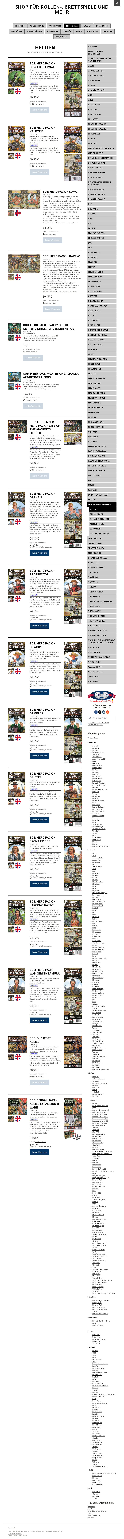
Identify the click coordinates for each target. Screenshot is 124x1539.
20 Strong (95, 748)
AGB (89, 1513)
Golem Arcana (95, 301)
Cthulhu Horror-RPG (98, 1149)
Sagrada (92, 490)
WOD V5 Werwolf (97, 1289)
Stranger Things (97, 827)
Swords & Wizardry (98, 1250)
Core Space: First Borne (99, 1083)
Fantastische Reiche (98, 785)
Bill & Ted (93, 119)
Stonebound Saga (97, 557)
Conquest (95, 1081)
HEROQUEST (94, 320)
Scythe (91, 499)
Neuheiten (107, 31)
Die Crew (95, 770)
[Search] (102, 718)
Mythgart (95, 1217)
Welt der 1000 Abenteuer (100, 1314)
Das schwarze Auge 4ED (100, 1114)
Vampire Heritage (97, 635)
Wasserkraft (95, 667)
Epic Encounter (97, 1182)
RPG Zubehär (96, 1480)
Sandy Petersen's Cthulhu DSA (102, 1151)
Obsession (93, 436)
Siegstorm (95, 818)
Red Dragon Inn (97, 809)
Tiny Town (95, 1034)
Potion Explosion (97, 451)
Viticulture (94, 662)
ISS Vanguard (95, 344)
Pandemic (93, 441)
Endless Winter (96, 238)
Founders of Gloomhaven (100, 1386)
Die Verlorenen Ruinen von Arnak (99, 183)
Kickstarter (52, 31)
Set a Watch (96, 813)
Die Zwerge (94, 681)
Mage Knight (94, 383)
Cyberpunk (95, 1158)
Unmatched (94, 625)
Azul (90, 100)
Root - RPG (95, 1228)
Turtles (94, 1498)
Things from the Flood (99, 1256)
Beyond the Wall (97, 1138)
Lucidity (94, 1414)
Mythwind (93, 412)
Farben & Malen (97, 1484)
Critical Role (96, 1156)
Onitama (92, 431)
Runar (91, 485)
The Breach (94, 606)
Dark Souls (95, 897)
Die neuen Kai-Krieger (99, 1307)
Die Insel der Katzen (98, 901)
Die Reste (92, 46)
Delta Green (96, 1162)
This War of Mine (97, 1041)
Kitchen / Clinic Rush (99, 958)
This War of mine (96, 616)
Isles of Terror (96, 339)
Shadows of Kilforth (98, 1436)
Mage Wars (96, 796)
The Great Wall (97, 1032)
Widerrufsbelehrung (94, 1515)
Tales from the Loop (98, 1254)
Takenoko (93, 577)
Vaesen (94, 1267)
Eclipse (91, 228)
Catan (91, 138)
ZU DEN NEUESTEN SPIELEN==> (98, 723)
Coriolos (95, 1147)
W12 (110, 1474)
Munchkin (95, 798)
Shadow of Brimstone (99, 504)
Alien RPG (95, 1132)
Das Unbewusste (96, 172)
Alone (91, 66)
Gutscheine (92, 31)
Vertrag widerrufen (15, 1533)
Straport (94, 1247)
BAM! (94, 761)
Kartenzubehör (97, 1476)
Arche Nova (94, 80)
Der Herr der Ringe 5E (99, 1169)
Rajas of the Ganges (99, 461)
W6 (101, 1474)
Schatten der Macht (99, 494)
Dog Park (93, 209)
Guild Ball (95, 1092)
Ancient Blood (95, 75)
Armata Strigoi (96, 90)
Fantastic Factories (98, 783)
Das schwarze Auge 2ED (100, 1119)
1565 (94, 1355)
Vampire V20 (96, 1271)
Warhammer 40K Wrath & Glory (102, 1280)
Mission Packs (97, 524)
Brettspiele (72, 26)
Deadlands (95, 1160)
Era (90, 247)
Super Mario (96, 1492)
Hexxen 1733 (96, 1193)
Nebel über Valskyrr (98, 800)
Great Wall (94, 310)
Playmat (95, 1478)
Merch (79, 31)
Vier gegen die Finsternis (100, 1269)
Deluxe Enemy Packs (100, 519)
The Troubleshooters (98, 1261)
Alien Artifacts (96, 757)
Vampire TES (96, 840)
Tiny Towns (94, 596)
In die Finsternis (97, 1197)
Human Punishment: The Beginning (103, 1394)
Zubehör (67, 31)
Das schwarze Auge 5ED (100, 1112)
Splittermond (96, 1239)
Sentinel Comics (97, 1232)
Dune (94, 915)
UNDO (94, 835)
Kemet (91, 354)
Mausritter (95, 1213)
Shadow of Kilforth (98, 816)
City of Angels (95, 153)
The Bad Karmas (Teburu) (101, 601)
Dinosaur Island (96, 194)
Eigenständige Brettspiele (95, 52)
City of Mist (96, 1145)
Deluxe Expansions (99, 533)
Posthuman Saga (97, 446)
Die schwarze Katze (98, 1125)
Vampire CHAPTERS (97, 630)
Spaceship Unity (96, 548)
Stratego (93, 562)
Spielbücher (16, 31)
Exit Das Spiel (96, 781)
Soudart (94, 1237)
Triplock (94, 833)
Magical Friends (96, 393)
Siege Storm (96, 1438)
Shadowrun (96, 1341)
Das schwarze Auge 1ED (100, 1121)
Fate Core (95, 1189)
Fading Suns (96, 1184)
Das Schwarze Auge (98, 1339)
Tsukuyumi (96, 1343)
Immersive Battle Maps (99, 1403)
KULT (94, 1204)
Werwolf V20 (96, 1274)
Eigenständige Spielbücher (100, 1301)
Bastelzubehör (96, 1482)
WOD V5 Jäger (97, 1285)
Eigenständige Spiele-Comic (101, 1321)
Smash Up (95, 820)
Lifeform (92, 373)
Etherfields (94, 252)
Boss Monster (96, 768)
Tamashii (95, 1447)
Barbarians (94, 104)
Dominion (95, 772)
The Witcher (96, 1263)
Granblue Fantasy (97, 305)
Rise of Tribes (96, 1425)
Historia (94, 1195)
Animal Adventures (98, 1134)
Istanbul (92, 349)
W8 (103, 1474)
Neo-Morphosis (96, 422)
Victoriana (94, 652)
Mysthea (95, 1418)
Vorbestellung (37, 26)
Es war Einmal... (97, 779)
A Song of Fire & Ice (98, 1079)
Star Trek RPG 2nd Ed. (99, 1245)
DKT (90, 204)
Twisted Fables (97, 1453)
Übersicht (20, 26)
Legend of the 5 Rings (99, 1206)
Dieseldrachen (96, 1165)
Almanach (95, 1130)
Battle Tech (95, 1366)
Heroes (93, 509)
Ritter (94, 1323)
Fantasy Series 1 (97, 1383)
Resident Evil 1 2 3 (97, 465)
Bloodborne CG (97, 765)
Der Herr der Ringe (97, 335)
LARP (94, 1108)
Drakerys (95, 1085)
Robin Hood (96, 1427)
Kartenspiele (55, 26)
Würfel (94, 1474)
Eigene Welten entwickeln (100, 1106)
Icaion (94, 1399)
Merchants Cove (96, 398)
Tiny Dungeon (96, 1258)
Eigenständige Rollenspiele (100, 1110)
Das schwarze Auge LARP (100, 1123)
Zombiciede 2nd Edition (100, 1466)
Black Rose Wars (97, 124)
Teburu (92, 587)
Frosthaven (94, 281)
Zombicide (93, 676)
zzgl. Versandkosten (40, 101)
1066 (94, 1353)
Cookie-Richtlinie (57, 1531)
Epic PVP (95, 774)
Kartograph (96, 794)
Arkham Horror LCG (98, 759)
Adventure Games (98, 752)
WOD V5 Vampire (97, 1287)
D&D (90, 223)
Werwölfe (95, 842)
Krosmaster (94, 368)
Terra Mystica (95, 591)
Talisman (93, 572)
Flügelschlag (95, 276)
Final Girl (93, 262)
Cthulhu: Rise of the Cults (100, 1372)
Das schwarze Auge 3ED (100, 1117)
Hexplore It (94, 325)
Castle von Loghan (98, 1368)
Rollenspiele (102, 26)
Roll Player (94, 475)
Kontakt (90, 1509)
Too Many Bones (96, 621)
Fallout (94, 1090)
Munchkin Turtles (98, 1416)
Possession (96, 805)
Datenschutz (48, 1531)
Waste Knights (96, 671)
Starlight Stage (97, 824)
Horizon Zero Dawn (98, 330)
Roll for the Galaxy (98, 811)
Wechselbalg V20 (97, 1278)
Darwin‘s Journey (97, 163)
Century (92, 143)
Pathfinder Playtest (98, 1226)
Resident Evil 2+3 (98, 993)
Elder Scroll (95, 1088)
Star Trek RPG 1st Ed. (99, 1243)
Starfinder (95, 1241)
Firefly (91, 267)
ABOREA (95, 1128)
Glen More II (94, 286)
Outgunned (96, 1221)
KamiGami (95, 792)
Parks (94, 803)
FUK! (94, 1191)
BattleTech (94, 114)
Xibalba (94, 844)
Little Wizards (96, 1210)
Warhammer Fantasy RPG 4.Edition (103, 1293)
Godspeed (95, 1392)
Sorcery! (94, 1311)
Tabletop (86, 26)
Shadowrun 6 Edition (99, 1234)
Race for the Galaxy (98, 807)
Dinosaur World (96, 199)
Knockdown (94, 364)
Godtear (92, 296)
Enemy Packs (96, 514)
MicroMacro (94, 402)
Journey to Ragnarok (98, 1199)
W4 (98, 1474)
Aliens (94, 853)
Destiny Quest (96, 1303)
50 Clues (95, 750)
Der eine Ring (96, 1167)
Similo (94, 822)
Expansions (96, 528)
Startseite (90, 1518)
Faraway (95, 787)
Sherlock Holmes (97, 1325)
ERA (93, 923)
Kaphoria (95, 1202)
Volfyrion (95, 1464)
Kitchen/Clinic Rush (98, 359)
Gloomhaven (95, 291)
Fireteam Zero (95, 272)
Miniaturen (95, 1077)
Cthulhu (95, 1494)
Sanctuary (95, 1431)
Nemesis (92, 417)
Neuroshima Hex (96, 427)
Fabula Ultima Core (98, 1186)
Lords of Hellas (96, 378)
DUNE (90, 218)
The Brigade (94, 611)
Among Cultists (96, 70)
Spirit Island (94, 553)
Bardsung (93, 109)
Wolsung (95, 1291)
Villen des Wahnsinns (99, 657)
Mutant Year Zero (97, 1094)
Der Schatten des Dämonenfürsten (103, 1171)
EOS (90, 242)
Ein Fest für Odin (96, 233)
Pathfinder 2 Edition (98, 1223)
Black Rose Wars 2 (98, 129)
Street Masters (96, 567)
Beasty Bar (95, 763)
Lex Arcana (95, 1208)
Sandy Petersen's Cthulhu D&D (102, 1154)
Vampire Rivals (97, 837)
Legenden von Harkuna (99, 1309)
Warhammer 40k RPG (99, 1282)
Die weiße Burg (96, 189)
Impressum (91, 1507)
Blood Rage (94, 133)
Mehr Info (34, 83)
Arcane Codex (96, 1136)
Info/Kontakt (61, 37)
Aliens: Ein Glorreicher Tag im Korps (100, 59)
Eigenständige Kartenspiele (101, 846)
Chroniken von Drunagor (101, 148)
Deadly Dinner (95, 177)
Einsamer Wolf (97, 1180)
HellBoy (92, 315)
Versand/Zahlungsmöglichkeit (97, 1511)
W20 (114, 1474)
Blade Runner (96, 1141)
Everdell (93, 257)
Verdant (94, 1460)
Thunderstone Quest (98, 829)
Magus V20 (96, 1276)
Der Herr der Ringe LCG (99, 789)
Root (91, 480)
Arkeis (91, 85)
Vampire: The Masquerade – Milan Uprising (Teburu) (101, 641)
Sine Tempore (94, 538)
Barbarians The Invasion (100, 1364)
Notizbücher (96, 1337)
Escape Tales (96, 776)
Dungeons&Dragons (98, 1175)
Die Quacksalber (96, 456)
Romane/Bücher (34, 31)
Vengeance (93, 647)
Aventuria (95, 746)
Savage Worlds (97, 1230)
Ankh (90, 95)
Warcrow (95, 1096)
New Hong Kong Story (99, 1219)
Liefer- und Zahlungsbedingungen (34, 1531)
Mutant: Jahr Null (98, 1215)
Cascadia (95, 1370)
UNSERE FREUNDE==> (95, 725)
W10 (106, 1474)
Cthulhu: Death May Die (100, 158)
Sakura (94, 1429)
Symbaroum (96, 1252)
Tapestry (93, 582)
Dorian (91, 213)
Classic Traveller (97, 1143)
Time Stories (96, 831)
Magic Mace (94, 388)
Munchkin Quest (96, 407)
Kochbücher (96, 1335)
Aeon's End (96, 755)
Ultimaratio (95, 1265)
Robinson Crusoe (96, 470)
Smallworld (95, 543)
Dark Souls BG (95, 167)
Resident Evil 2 (97, 1423)
